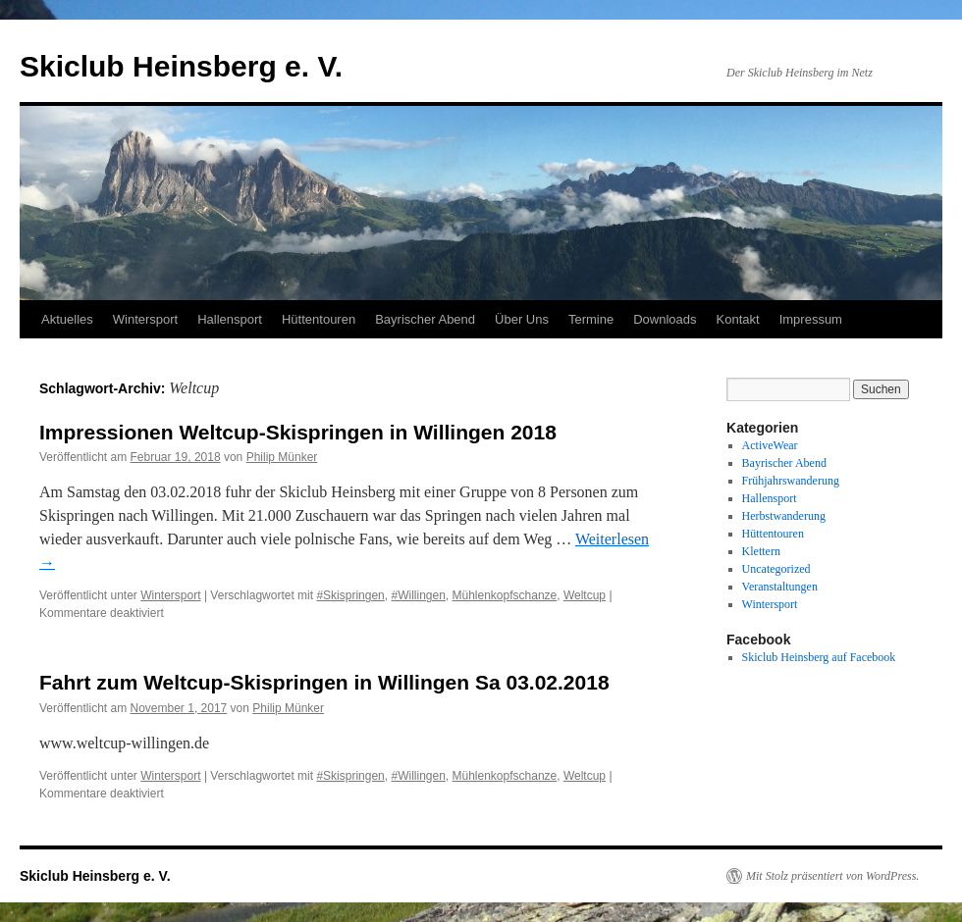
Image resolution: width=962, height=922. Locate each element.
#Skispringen (350, 595)
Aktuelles (67, 319)
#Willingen (418, 595)
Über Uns (522, 319)
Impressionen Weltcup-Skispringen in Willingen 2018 (298, 432)
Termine (591, 319)
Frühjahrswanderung (790, 480)
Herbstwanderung (784, 516)
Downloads (664, 319)
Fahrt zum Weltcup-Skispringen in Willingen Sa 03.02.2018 (324, 682)
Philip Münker (282, 457)
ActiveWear (770, 445)
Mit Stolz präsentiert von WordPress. (832, 876)
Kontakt (738, 319)
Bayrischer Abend (425, 319)
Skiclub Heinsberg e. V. (181, 66)
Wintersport (145, 319)
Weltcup (584, 595)
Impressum (810, 319)
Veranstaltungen (780, 586)
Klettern (761, 551)
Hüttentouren (318, 319)
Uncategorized (776, 569)
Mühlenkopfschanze (505, 595)
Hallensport (229, 319)
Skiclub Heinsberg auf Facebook (819, 657)
